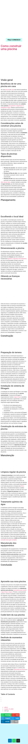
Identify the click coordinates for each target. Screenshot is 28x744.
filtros (22, 486)
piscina (7, 89)
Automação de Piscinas (20, 669)
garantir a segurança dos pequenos (17, 258)
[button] (14, 697)
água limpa (17, 397)
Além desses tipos (6, 182)
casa (12, 89)
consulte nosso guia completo (9, 540)
